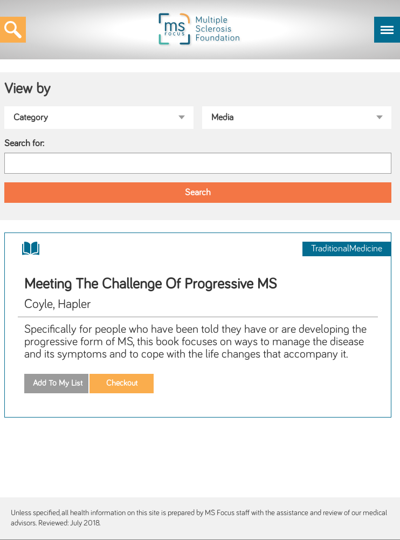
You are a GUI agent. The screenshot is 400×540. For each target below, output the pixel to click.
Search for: (24, 143)
